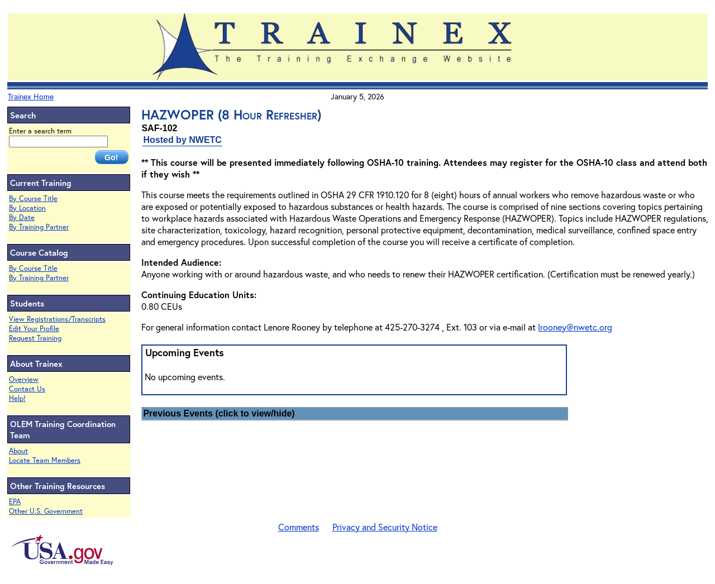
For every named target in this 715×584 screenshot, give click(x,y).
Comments (298, 527)
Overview (24, 379)
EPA (15, 501)
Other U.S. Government (46, 511)
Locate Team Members (44, 460)
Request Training (35, 338)
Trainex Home (31, 96)
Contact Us (27, 389)
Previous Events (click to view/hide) (218, 413)
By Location (27, 208)
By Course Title (33, 198)
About (18, 451)
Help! (17, 398)
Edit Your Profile (34, 328)
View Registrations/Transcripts (57, 319)
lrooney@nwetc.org (575, 327)
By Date (22, 217)
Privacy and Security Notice (384, 527)
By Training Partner (39, 227)
